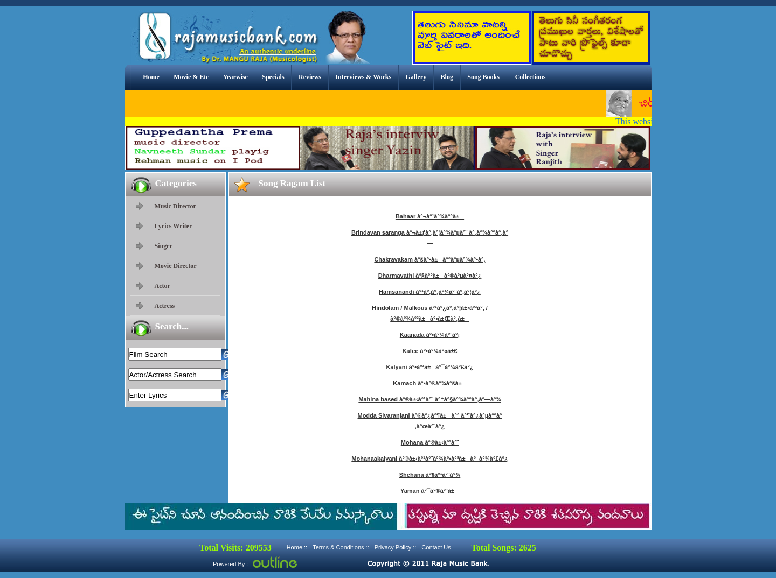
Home (151, 77)
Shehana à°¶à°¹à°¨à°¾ (430, 474)
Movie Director (176, 266)
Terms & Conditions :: (341, 547)
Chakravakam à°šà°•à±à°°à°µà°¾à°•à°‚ (429, 259)
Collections (530, 77)
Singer (163, 246)
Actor (162, 286)
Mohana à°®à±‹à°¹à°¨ (430, 442)
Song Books (483, 77)
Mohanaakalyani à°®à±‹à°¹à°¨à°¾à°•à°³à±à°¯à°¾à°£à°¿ (429, 458)
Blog (447, 77)
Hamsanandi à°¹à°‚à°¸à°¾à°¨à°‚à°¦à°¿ (430, 291)
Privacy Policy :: (396, 547)
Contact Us (436, 547)
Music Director (175, 206)
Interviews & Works (363, 77)
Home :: (297, 547)
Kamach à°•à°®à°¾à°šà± (429, 383)
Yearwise (235, 77)
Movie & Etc (191, 77)
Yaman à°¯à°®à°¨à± (429, 491)
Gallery (416, 77)
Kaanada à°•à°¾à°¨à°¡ (430, 335)
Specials (273, 77)
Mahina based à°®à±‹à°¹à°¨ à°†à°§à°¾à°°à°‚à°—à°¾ (429, 399)
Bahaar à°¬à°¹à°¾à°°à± (430, 216)
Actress (165, 305)
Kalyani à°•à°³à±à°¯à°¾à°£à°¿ (429, 367)
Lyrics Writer (173, 226)
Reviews (310, 77)
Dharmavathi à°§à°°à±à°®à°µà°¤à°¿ (430, 275)
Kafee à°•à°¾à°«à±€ (430, 351)
